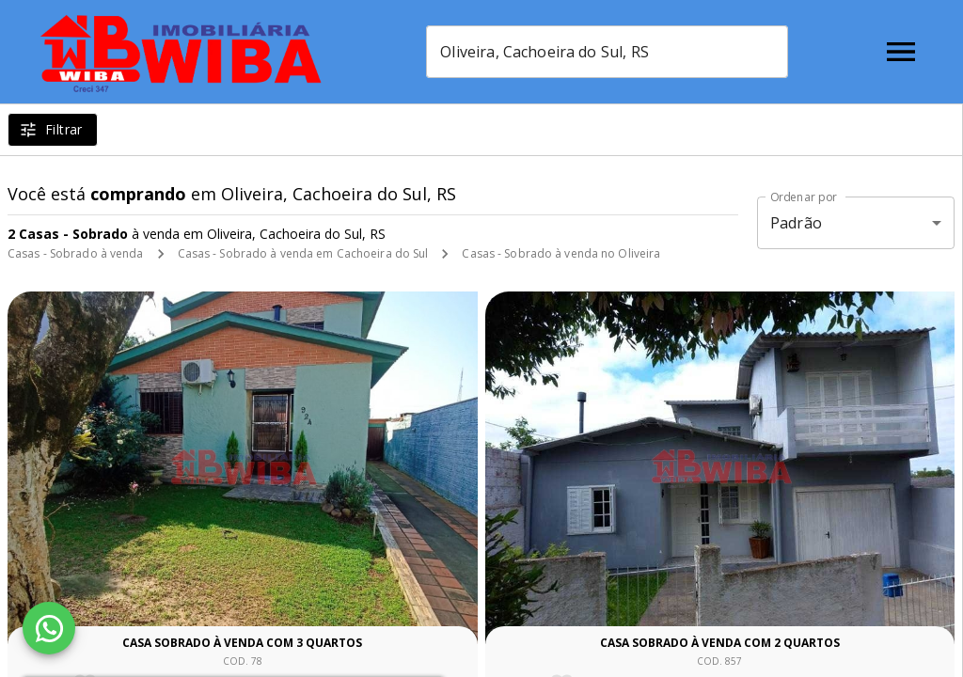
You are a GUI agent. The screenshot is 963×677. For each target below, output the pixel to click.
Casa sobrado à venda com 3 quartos (242, 643)
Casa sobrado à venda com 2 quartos (720, 643)
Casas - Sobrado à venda (76, 253)
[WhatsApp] (49, 628)
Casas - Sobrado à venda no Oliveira (561, 253)
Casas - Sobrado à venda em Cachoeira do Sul (303, 253)
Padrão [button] (796, 223)
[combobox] (607, 51)
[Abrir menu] (901, 52)
